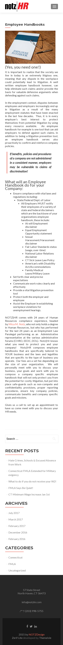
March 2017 (15, 519)
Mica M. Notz (17, 324)
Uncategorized (17, 570)
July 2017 (13, 512)
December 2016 (17, 532)
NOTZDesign (37, 634)
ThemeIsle (45, 637)
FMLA (12, 563)
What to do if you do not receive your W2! (32, 481)
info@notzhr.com (31, 602)
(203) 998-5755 (34, 610)
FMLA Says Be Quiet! (20, 487)
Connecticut (15, 557)
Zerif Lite (17, 637)
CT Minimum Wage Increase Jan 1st (29, 494)
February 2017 (16, 525)
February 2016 (16, 538)
